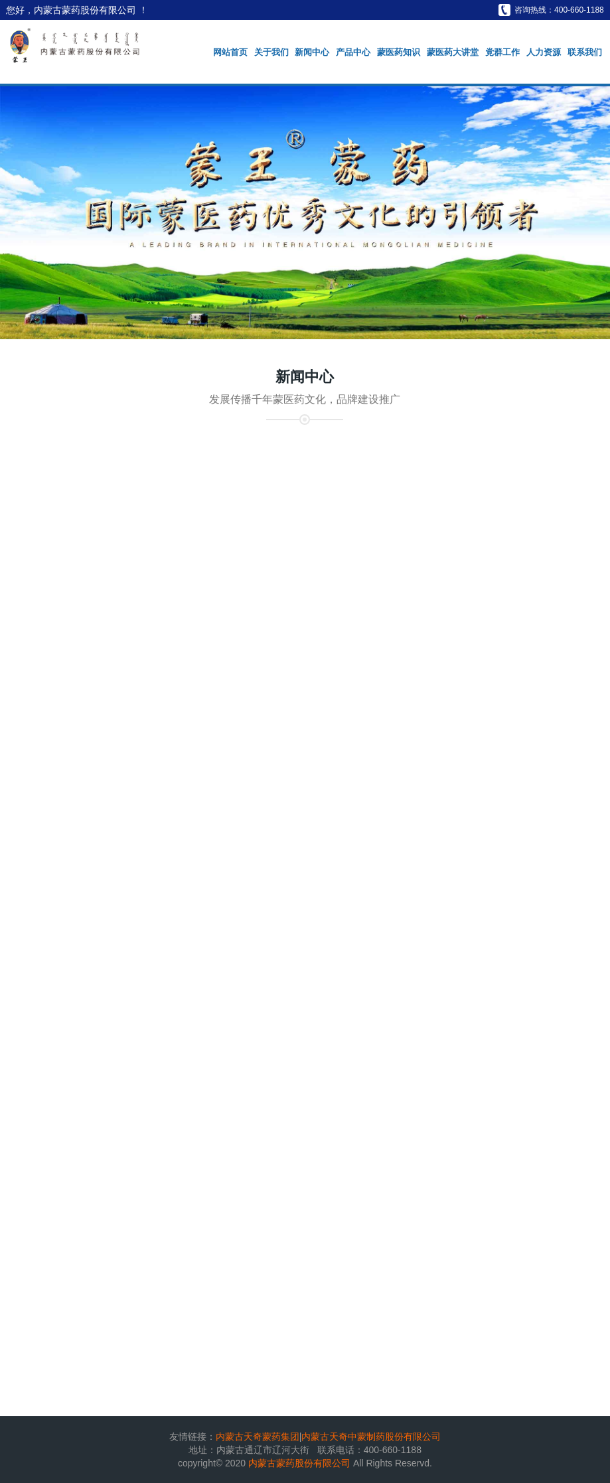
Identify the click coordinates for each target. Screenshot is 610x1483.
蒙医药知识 (398, 52)
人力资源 (543, 52)
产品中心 (353, 52)
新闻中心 (312, 52)
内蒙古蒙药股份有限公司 (300, 1463)
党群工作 (502, 52)
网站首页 (230, 52)
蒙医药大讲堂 (453, 52)
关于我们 (271, 52)
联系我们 (585, 52)
